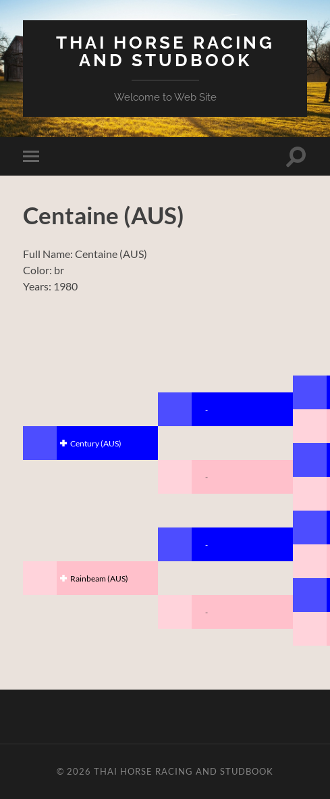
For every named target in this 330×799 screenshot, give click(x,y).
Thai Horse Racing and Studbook (165, 51)
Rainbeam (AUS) (99, 578)
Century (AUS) (95, 443)
